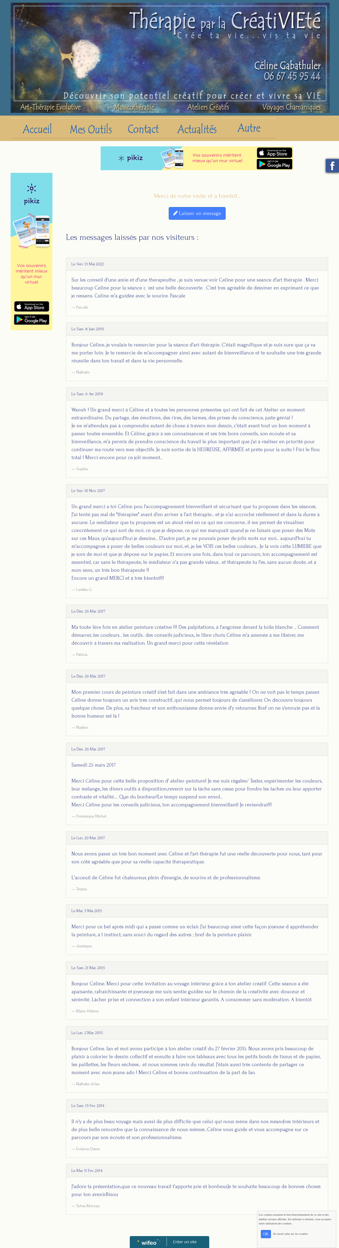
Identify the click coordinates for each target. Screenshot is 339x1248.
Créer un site (185, 1241)
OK (266, 1234)
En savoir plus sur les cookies (290, 1233)
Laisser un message (197, 213)
